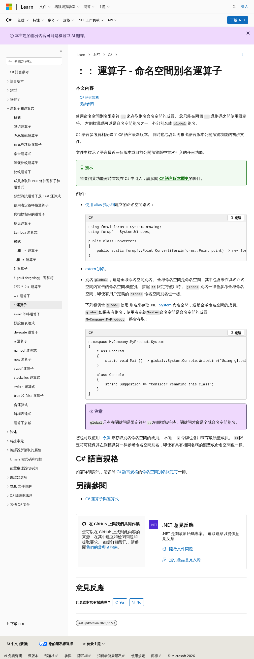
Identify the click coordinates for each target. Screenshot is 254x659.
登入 (244, 6)
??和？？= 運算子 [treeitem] (27, 286)
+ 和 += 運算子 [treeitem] (26, 250)
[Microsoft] (9, 6)
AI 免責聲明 (13, 655)
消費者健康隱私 (109, 655)
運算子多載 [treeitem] (22, 422)
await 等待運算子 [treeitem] (27, 314)
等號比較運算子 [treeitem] (26, 162)
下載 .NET (237, 20)
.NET (96, 54)
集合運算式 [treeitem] (22, 153)
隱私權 (82, 655)
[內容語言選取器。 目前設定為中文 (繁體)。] (17, 644)
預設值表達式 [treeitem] (24, 323)
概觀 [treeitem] (17, 117)
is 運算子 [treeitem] (21, 341)
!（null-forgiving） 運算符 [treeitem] (34, 277)
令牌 (105, 437)
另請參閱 (87, 103)
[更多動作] (242, 55)
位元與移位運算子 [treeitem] (28, 144)
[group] (166, 241)
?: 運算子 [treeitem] (21, 268)
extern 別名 (95, 268)
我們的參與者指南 (102, 547)
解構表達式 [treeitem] (22, 413)
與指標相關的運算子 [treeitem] (29, 214)
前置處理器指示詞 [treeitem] (24, 468)
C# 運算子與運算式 (102, 498)
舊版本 (33, 655)
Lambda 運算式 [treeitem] (25, 232)
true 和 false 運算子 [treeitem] (29, 395)
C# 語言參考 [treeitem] (19, 72)
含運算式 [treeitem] (21, 404)
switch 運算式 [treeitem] (24, 386)
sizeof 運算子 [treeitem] (24, 368)
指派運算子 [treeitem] (22, 223)
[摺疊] (61, 50)
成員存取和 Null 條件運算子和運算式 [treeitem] (37, 183)
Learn (81, 54)
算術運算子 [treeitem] (22, 126)
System (165, 304)
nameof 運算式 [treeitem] (25, 350)
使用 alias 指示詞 (100, 204)
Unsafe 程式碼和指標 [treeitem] (26, 459)
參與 (67, 655)
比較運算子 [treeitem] (22, 171)
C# (110, 54)
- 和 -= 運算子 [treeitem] (25, 259)
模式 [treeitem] (17, 241)
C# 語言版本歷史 (174, 178)
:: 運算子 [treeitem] (20, 304)
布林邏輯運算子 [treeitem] (26, 135)
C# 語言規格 (89, 97)
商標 (154, 655)
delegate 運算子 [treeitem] (26, 332)
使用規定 (138, 655)
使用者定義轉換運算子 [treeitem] (31, 205)
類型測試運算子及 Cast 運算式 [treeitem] (37, 196)
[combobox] (34, 61)
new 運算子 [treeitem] (23, 359)
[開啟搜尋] (234, 6)
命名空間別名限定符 (160, 471)
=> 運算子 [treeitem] (22, 295)
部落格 (49, 655)
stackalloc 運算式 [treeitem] (27, 377)
